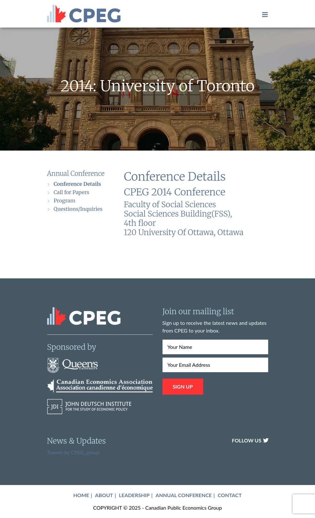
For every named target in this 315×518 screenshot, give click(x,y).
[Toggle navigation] (263, 15)
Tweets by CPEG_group (73, 452)
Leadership (134, 495)
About (104, 495)
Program (64, 200)
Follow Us (250, 440)
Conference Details (77, 184)
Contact (230, 495)
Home (81, 495)
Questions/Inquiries (78, 209)
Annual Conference (183, 495)
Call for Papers (71, 192)
